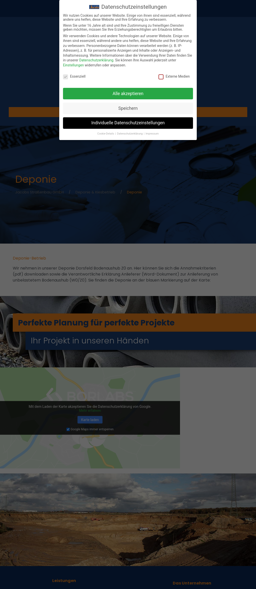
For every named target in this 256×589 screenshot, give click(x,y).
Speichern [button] (128, 107)
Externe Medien (174, 76)
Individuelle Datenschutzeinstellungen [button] (127, 122)
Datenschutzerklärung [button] (130, 133)
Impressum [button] (152, 133)
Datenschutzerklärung (96, 60)
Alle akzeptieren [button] (128, 92)
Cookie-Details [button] (106, 133)
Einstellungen (73, 65)
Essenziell (74, 76)
